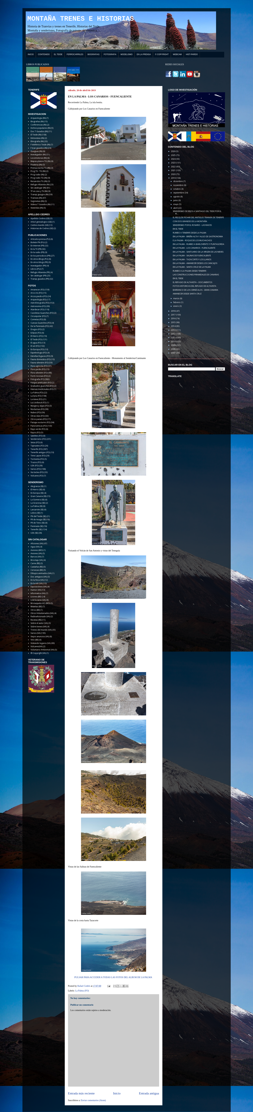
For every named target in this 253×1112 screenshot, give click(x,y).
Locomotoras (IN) (39, 158)
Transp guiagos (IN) (39, 194)
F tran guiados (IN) (39, 148)
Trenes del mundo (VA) (41, 629)
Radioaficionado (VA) (40, 616)
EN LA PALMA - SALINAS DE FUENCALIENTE (192, 255)
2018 (173, 311)
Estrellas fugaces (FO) (40, 356)
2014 (173, 326)
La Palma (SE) (36, 506)
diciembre (178, 181)
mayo (176, 204)
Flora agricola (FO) (39, 366)
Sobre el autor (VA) (39, 623)
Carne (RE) (35, 563)
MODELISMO (126, 54)
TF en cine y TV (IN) (39, 191)
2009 (173, 345)
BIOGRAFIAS (93, 54)
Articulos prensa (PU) (40, 239)
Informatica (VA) (38, 593)
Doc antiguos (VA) (39, 576)
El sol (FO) (35, 346)
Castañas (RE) (37, 566)
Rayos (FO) (35, 432)
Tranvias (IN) (36, 197)
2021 (173, 170)
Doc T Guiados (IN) (39, 131)
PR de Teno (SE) (38, 522)
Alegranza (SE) (37, 486)
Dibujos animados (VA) (41, 573)
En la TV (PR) (36, 249)
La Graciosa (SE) (38, 502)
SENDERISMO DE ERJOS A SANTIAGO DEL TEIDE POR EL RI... (197, 212)
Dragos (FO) (36, 329)
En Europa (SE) (37, 493)
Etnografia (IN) (37, 141)
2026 (173, 151)
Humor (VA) (36, 590)
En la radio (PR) (37, 252)
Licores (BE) (36, 596)
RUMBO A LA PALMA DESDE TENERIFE (189, 270)
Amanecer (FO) (37, 289)
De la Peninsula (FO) (40, 326)
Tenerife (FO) (36, 449)
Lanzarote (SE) (37, 509)
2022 (173, 166)
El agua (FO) (36, 342)
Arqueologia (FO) (38, 299)
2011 (173, 337)
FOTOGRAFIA (110, 54)
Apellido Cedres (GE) (40, 218)
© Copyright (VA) (38, 653)
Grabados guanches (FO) (42, 386)
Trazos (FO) (36, 462)
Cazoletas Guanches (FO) (42, 313)
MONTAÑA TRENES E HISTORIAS (80, 19)
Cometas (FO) (37, 319)
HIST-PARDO (192, 54)
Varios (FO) (36, 469)
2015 (173, 322)
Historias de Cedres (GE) (42, 228)
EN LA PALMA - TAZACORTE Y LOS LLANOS (192, 259)
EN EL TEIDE (178, 228)
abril (175, 208)
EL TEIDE (58, 54)
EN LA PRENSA (144, 54)
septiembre (179, 192)
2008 (173, 349)
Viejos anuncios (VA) (40, 636)
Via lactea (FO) (37, 472)
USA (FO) (35, 465)
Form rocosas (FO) (39, 376)
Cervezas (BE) (37, 570)
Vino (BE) (35, 639)
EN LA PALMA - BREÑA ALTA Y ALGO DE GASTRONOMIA (198, 236)
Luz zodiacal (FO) (38, 402)
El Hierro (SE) (36, 489)
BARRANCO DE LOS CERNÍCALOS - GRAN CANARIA (195, 290)
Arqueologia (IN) (38, 118)
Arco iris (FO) (36, 292)
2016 (173, 318)
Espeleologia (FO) (39, 352)
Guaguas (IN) (36, 151)
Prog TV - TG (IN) (38, 171)
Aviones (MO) (37, 550)
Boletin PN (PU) (37, 242)
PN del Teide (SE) (38, 516)
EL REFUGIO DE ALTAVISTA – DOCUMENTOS (192, 282)
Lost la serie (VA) (38, 600)
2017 (173, 314)
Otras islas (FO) (38, 415)
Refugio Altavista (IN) (40, 184)
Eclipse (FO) (36, 332)
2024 (173, 159)
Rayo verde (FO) (38, 429)
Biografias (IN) (37, 121)
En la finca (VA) (37, 580)
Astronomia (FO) (38, 306)
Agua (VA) (35, 546)
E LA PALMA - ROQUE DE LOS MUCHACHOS (192, 240)
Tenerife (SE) (36, 529)
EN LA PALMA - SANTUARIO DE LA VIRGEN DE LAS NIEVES (198, 251)
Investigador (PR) (38, 265)
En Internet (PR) (37, 245)
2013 (173, 330)
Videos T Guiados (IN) (40, 204)
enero (176, 306)
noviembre (178, 185)
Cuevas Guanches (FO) (41, 322)
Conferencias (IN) (38, 124)
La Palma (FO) (82, 990)
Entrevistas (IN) (37, 138)
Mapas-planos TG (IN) (40, 161)
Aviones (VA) (36, 553)
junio (175, 200)
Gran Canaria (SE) (38, 496)
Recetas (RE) (36, 619)
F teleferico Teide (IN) (40, 144)
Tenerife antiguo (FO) (40, 452)
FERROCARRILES (75, 54)
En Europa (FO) (37, 349)
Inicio (117, 1093)
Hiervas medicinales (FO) (42, 389)
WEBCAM (177, 54)
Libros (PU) (36, 269)
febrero (177, 302)
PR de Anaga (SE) (38, 519)
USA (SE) (34, 532)
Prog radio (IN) (37, 174)
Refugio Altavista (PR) (40, 272)
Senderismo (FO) (38, 439)
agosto (176, 196)
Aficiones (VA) (37, 543)
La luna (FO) (36, 395)
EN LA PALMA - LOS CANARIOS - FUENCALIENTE (194, 248)
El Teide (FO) (36, 339)
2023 (173, 162)
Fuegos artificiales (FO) (41, 382)
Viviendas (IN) (37, 207)
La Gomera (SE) (37, 499)
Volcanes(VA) (36, 646)
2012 (173, 333)
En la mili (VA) (37, 583)
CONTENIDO (44, 54)
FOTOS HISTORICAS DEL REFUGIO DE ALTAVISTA (194, 286)
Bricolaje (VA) (37, 560)
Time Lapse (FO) (38, 455)
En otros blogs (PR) (39, 262)
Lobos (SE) (35, 512)
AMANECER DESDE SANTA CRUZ (187, 293)
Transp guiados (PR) (40, 278)
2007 (173, 352)
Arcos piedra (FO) (39, 296)
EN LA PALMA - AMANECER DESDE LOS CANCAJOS (195, 263)
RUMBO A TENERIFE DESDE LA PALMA (189, 232)
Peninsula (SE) (37, 526)
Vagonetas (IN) (37, 201)
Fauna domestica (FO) (41, 359)
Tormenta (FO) (37, 459)
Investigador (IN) (38, 154)
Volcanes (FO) (37, 475)
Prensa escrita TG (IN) (40, 168)
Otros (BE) (35, 610)
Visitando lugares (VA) (41, 643)
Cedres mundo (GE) (39, 225)
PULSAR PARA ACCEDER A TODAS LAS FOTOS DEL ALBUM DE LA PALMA (113, 977)
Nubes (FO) (36, 412)
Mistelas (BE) (36, 606)
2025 (173, 155)
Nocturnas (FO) (37, 409)
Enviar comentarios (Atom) (93, 1100)
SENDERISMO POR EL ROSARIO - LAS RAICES (192, 225)
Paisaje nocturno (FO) (40, 422)
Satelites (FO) (36, 435)
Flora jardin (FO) (38, 369)
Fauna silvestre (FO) (39, 362)
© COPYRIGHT (162, 54)
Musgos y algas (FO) (40, 405)
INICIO (31, 54)
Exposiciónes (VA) (39, 586)
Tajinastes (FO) (37, 445)
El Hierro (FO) (37, 336)
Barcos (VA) (36, 556)
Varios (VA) (36, 633)
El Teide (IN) (36, 134)
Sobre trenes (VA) (39, 626)
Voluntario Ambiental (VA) (42, 649)
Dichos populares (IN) (41, 128)
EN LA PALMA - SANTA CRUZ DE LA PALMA (192, 267)
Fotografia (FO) (37, 379)
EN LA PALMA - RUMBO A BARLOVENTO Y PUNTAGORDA (198, 244)
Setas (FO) (35, 442)
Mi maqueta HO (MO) (40, 603)
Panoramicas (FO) (39, 425)
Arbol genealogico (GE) (41, 221)
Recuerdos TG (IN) (39, 181)
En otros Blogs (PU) (39, 259)
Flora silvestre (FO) (39, 372)
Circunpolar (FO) (38, 316)
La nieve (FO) (36, 399)
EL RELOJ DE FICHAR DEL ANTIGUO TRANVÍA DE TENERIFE (198, 217)
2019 (173, 178)
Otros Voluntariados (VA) (42, 613)
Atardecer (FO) (37, 309)
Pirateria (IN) (36, 164)
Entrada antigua (149, 1093)
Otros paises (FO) (39, 419)
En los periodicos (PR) (40, 255)
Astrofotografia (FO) (40, 302)
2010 (173, 341)
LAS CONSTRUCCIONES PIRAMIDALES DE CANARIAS (196, 274)
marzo (176, 298)
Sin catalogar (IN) (38, 187)
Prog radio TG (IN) (39, 177)
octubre (177, 189)
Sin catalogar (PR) (38, 275)
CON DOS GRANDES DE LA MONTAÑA (190, 221)
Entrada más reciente (81, 1093)
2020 (173, 174)
